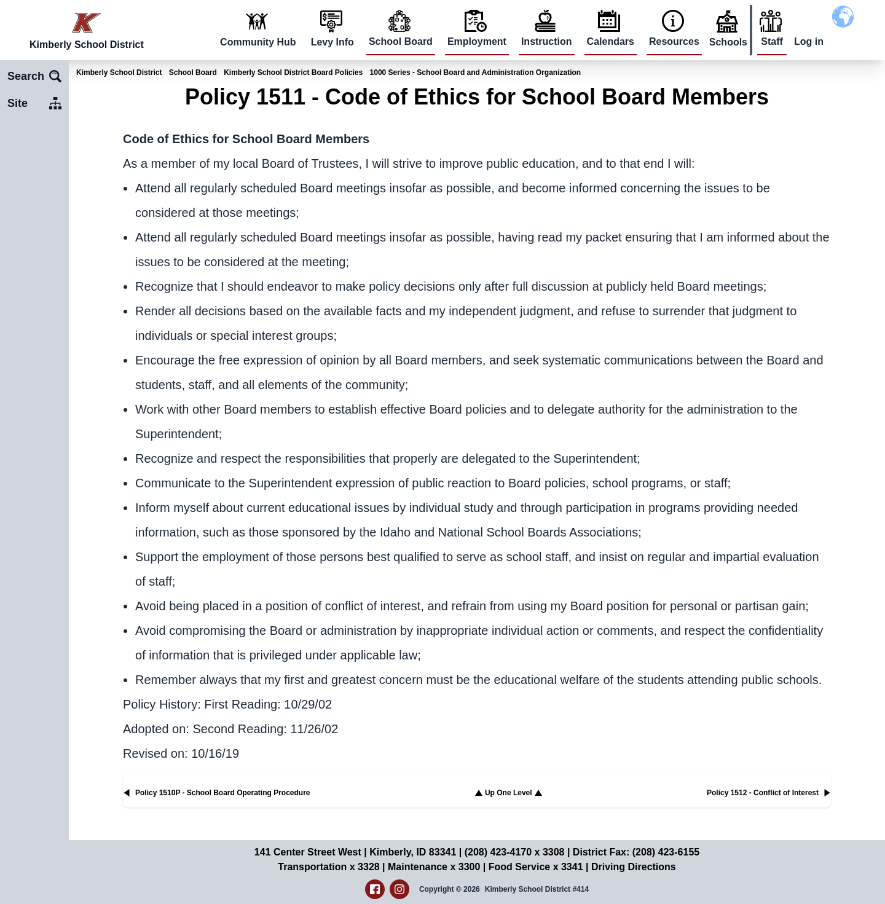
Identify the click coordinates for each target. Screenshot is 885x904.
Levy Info (332, 42)
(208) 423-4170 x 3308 (515, 852)
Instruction (546, 41)
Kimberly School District (119, 72)
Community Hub (258, 42)
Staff (772, 41)
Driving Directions (633, 867)
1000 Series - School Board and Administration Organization (475, 72)
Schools (728, 42)
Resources (674, 41)
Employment (476, 41)
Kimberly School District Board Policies (293, 72)
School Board (401, 41)
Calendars (610, 41)
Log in (809, 41)
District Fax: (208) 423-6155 (636, 852)
